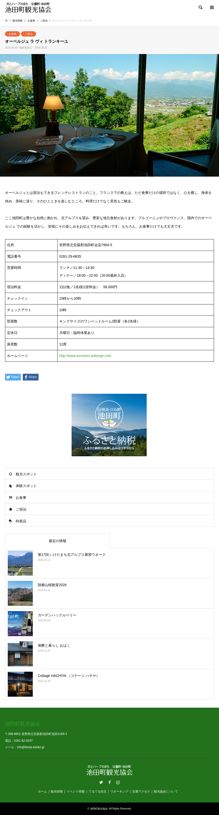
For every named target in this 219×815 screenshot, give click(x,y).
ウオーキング (119, 791)
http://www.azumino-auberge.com (85, 356)
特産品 (21, 521)
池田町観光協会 (99, 808)
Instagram (118, 782)
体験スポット (26, 486)
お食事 (12, 34)
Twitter (101, 782)
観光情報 (57, 791)
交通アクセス (141, 791)
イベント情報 (76, 791)
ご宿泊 (28, 34)
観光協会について (166, 791)
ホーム (42, 791)
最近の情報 (57, 541)
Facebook (109, 782)
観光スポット (26, 474)
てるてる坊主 (98, 791)
